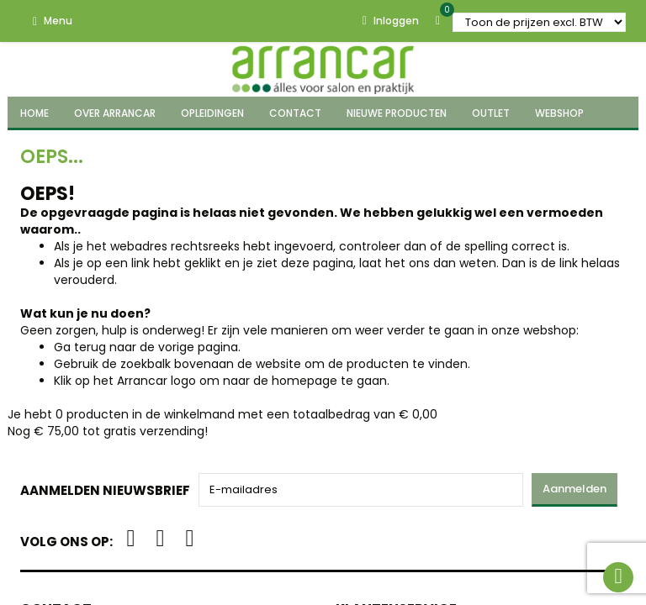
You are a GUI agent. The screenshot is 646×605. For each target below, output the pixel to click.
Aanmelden (574, 489)
